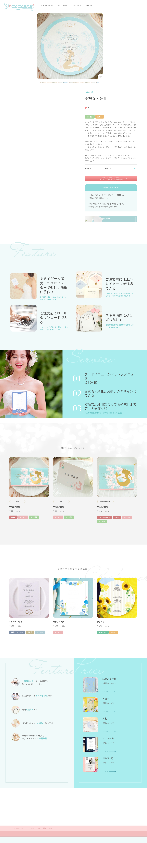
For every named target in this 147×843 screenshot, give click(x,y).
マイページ (116, 784)
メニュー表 (47, 754)
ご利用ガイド (65, 5)
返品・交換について (119, 802)
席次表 (65, 784)
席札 (74, 784)
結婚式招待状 (53, 784)
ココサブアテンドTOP (18, 754)
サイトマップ (83, 810)
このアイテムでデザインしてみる (111, 104)
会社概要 (52, 810)
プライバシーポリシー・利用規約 (59, 815)
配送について (102, 802)
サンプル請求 (51, 5)
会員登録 (105, 784)
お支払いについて (72, 802)
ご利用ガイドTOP (55, 802)
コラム (72, 810)
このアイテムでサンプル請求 (119, 152)
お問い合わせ (97, 810)
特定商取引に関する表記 (83, 815)
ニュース (62, 810)
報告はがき (52, 787)
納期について (78, 5)
